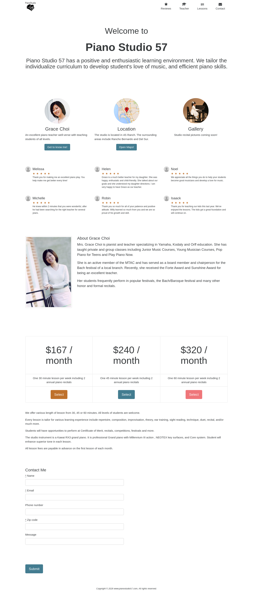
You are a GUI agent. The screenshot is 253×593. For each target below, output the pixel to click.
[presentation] (53, 554)
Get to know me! (57, 147)
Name (29, 475)
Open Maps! (126, 147)
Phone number (34, 505)
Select (59, 394)
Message (30, 534)
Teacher (184, 6)
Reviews (166, 6)
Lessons (202, 6)
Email (29, 490)
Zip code (31, 520)
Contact (220, 6)
